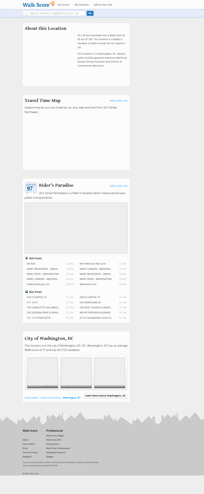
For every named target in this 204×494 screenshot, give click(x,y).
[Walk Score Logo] (39, 4)
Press (25, 448)
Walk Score (30, 430)
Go (90, 13)
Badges (49, 457)
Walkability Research (56, 452)
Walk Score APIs (53, 440)
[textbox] (56, 13)
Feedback (27, 457)
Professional (54, 430)
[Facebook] (30, 435)
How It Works (29, 444)
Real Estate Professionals (58, 448)
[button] (25, 13)
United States (31, 397)
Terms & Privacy (30, 452)
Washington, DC (72, 397)
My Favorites (82, 4)
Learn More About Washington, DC (105, 395)
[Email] (35, 435)
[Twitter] (25, 435)
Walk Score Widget (55, 436)
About (25, 440)
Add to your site (119, 100)
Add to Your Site (103, 4)
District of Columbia (50, 397)
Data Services (52, 444)
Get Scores (64, 4)
